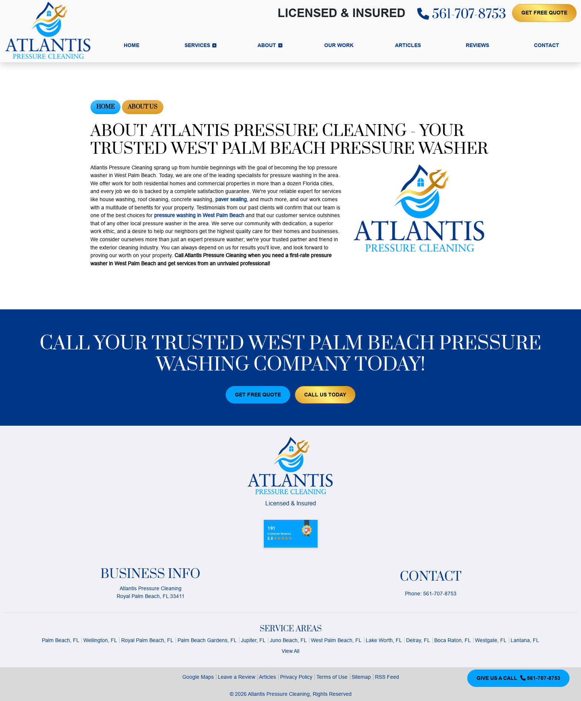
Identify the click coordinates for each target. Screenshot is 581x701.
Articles (267, 677)
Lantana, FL (525, 640)
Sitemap (361, 677)
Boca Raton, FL (452, 640)
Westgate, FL (491, 640)
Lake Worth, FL (384, 640)
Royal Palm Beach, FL (147, 640)
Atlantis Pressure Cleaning (279, 694)
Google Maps (198, 677)
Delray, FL (418, 640)
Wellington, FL (100, 640)
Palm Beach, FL (60, 640)
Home (105, 106)
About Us (142, 106)
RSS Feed (387, 677)
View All (290, 651)
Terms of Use (332, 677)
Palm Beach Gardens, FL (207, 640)
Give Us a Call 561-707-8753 (518, 678)
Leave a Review (236, 677)
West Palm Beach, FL (336, 640)
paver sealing (231, 199)
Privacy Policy (296, 677)
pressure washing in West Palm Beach (199, 215)
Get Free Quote (544, 13)
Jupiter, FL (253, 640)
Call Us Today (325, 395)
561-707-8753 (461, 14)
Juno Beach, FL (288, 640)
